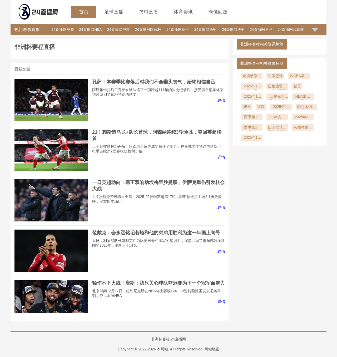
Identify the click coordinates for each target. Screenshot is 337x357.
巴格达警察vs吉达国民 (277, 87)
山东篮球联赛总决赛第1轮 (277, 128)
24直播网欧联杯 (290, 29)
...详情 (220, 100)
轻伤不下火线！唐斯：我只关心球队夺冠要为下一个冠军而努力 (158, 283)
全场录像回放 (251, 76)
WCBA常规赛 (299, 76)
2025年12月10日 (281, 107)
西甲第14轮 (251, 128)
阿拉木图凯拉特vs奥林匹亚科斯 (306, 107)
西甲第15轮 (251, 117)
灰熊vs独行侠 (303, 128)
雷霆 (261, 107)
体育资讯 (183, 11)
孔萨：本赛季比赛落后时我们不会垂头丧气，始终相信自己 (153, 82)
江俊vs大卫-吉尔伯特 (277, 97)
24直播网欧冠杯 (148, 29)
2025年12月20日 (252, 97)
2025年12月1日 (303, 117)
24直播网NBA (90, 29)
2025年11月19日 (252, 138)
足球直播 (113, 11)
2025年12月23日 (252, 87)
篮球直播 (148, 11)
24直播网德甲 (177, 29)
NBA (246, 107)
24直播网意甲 (261, 29)
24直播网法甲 (233, 29)
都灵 (297, 86)
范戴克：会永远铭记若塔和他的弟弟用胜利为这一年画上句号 (156, 232)
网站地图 (212, 349)
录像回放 (218, 11)
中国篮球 (275, 76)
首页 (83, 11)
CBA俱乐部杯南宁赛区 (277, 117)
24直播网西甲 (205, 29)
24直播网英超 (62, 29)
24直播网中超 (118, 29)
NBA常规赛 (302, 97)
